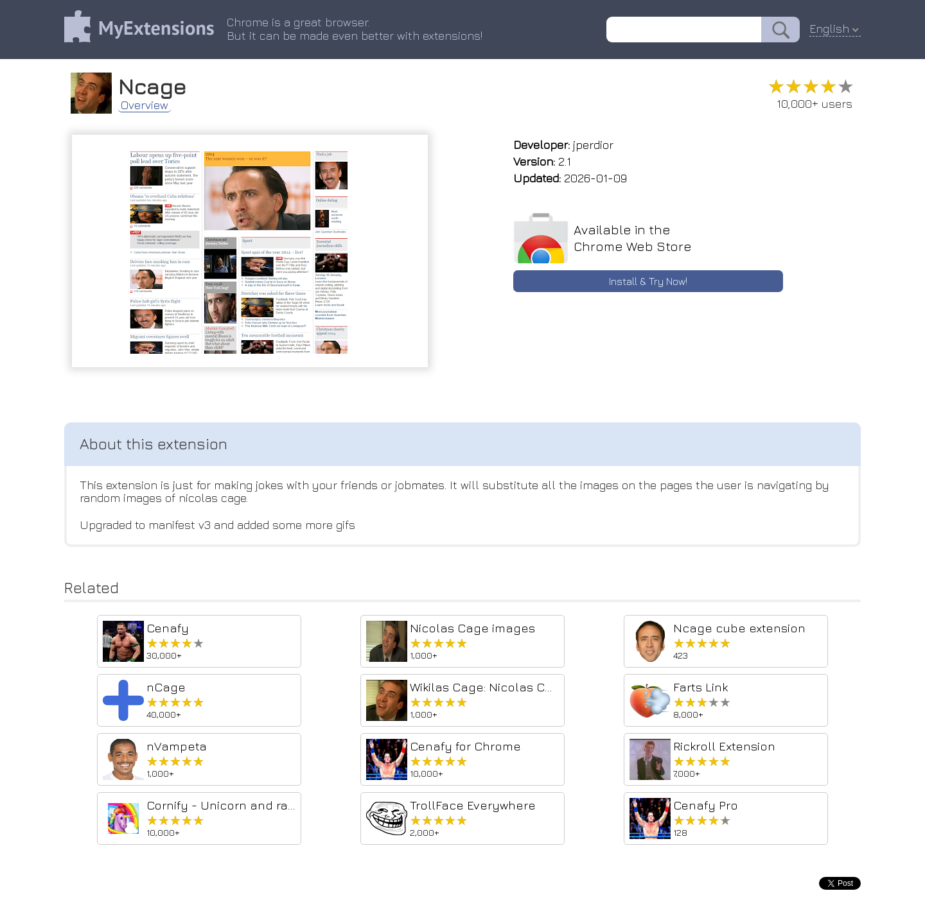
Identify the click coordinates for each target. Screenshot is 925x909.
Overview (144, 105)
